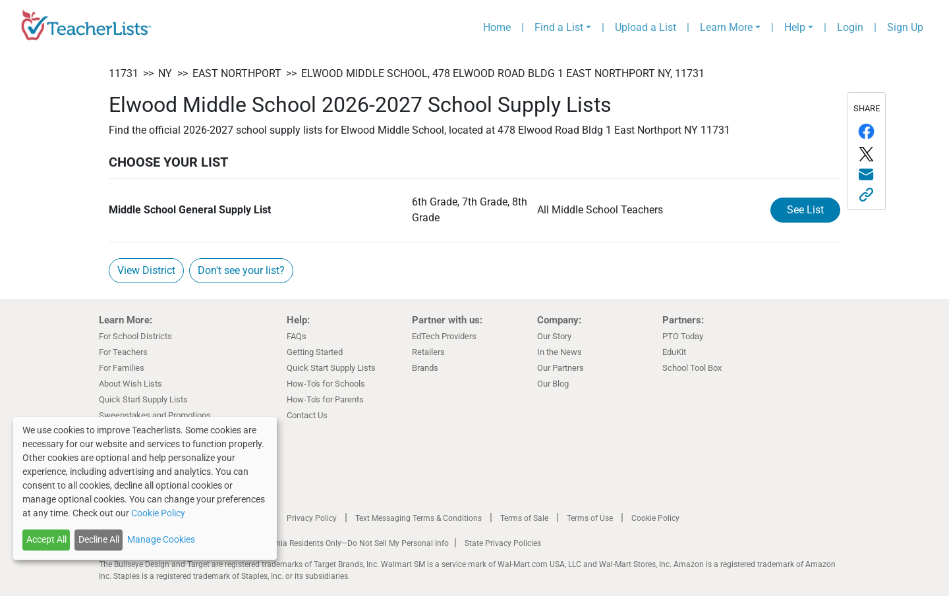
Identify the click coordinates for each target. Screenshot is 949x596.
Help (794, 27)
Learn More (726, 27)
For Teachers (123, 352)
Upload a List (645, 27)
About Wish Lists (130, 384)
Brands (425, 368)
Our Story (554, 336)
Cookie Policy (655, 518)
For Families (121, 368)
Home (497, 27)
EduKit (674, 352)
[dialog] (145, 488)
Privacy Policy (312, 518)
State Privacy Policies (503, 543)
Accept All (46, 539)
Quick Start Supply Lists (143, 399)
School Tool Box (692, 368)
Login (850, 27)
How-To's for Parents (325, 399)
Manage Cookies (161, 539)
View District (146, 270)
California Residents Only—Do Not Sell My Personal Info (350, 543)
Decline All (98, 539)
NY (165, 73)
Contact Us (307, 415)
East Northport (236, 73)
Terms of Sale (524, 518)
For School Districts (135, 336)
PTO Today (682, 336)
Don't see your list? (241, 270)
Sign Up (905, 27)
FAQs (296, 336)
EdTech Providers (444, 336)
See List (805, 209)
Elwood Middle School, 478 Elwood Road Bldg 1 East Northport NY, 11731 (503, 73)
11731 (123, 73)
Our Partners (560, 368)
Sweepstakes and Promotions (155, 415)
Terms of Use (590, 518)
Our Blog (553, 384)
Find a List (558, 27)
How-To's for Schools (326, 384)
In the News (559, 352)
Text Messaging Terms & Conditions (418, 518)
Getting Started (315, 352)
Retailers (428, 352)
